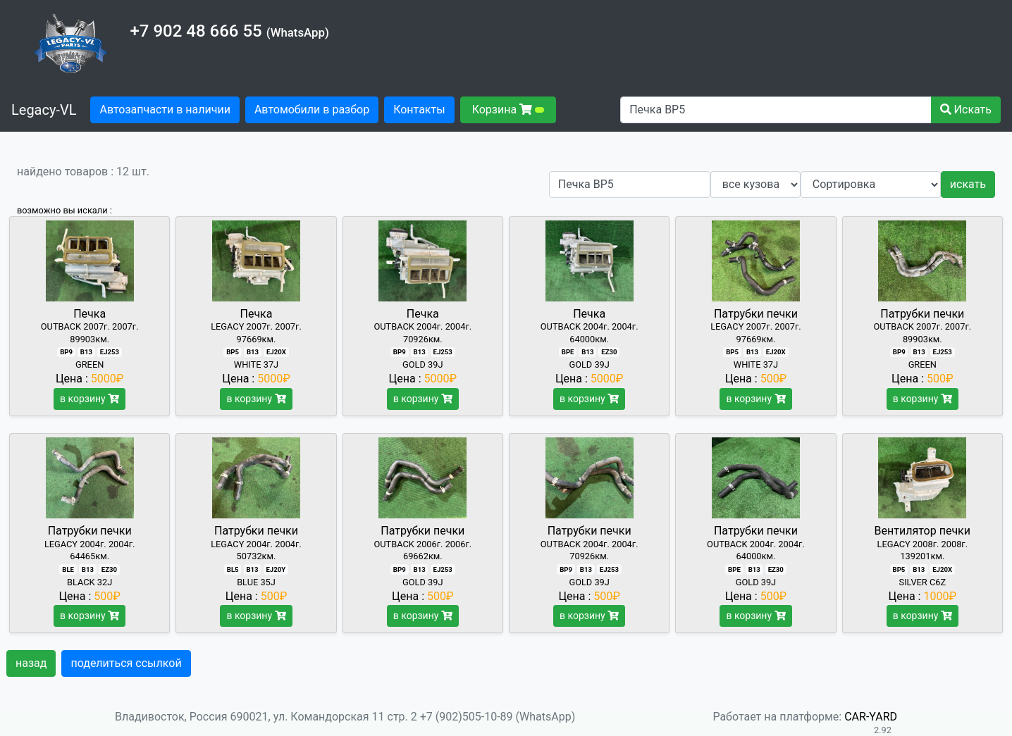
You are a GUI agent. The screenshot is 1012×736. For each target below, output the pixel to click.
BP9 (66, 352)
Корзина (508, 109)
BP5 (232, 352)
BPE (568, 352)
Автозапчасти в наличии (169, 108)
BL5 (233, 569)
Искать (966, 109)
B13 (86, 352)
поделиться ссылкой (125, 663)
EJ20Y (275, 569)
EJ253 (109, 352)
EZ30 (609, 352)
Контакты (419, 109)
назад (31, 663)
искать (968, 184)
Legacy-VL (43, 109)
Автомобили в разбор (311, 109)
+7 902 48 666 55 (195, 31)
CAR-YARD (870, 716)
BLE (68, 569)
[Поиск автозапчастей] (775, 109)
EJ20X (276, 352)
